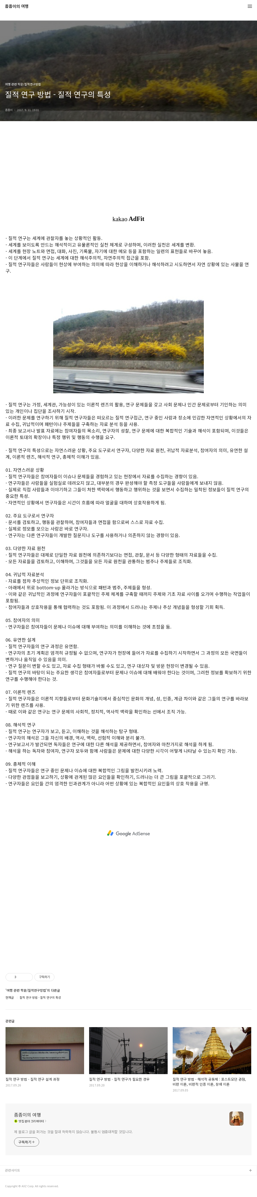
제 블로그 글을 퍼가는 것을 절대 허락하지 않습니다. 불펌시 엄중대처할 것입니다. (73, 1131)
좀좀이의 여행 (17, 6)
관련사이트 (12, 1170)
